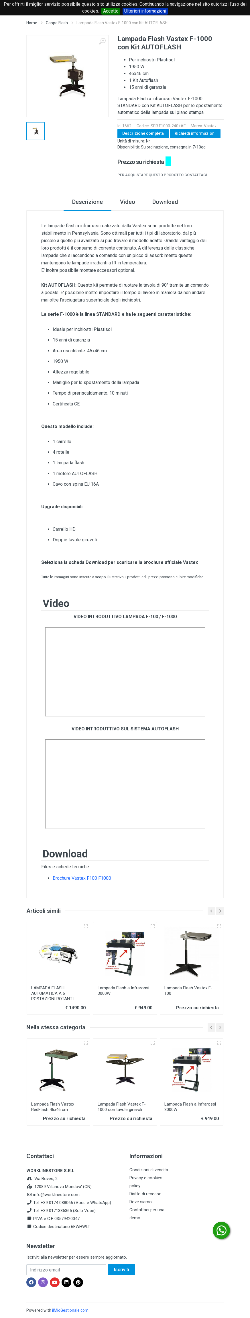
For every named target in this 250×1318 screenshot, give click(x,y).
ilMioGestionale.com (70, 1310)
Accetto (111, 11)
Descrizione (87, 201)
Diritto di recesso (145, 1193)
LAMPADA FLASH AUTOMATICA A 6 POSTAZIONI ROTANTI (52, 993)
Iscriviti (121, 1269)
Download (165, 201)
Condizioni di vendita (148, 1169)
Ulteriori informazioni (145, 11)
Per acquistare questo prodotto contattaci (162, 175)
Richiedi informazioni (195, 133)
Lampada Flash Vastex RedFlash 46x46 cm (52, 1107)
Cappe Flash (57, 23)
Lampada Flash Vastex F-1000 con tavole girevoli (122, 1107)
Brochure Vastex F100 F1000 (82, 878)
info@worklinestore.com (56, 1194)
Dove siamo (140, 1201)
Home (31, 23)
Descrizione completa (143, 133)
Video (127, 201)
